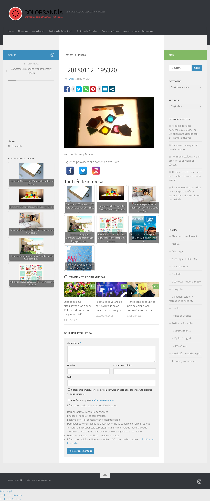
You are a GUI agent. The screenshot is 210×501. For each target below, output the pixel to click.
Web (69, 377)
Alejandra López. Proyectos (138, 31)
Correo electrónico (122, 365)
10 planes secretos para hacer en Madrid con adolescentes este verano (185, 176)
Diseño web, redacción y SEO (186, 281)
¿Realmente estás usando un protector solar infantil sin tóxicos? (184, 160)
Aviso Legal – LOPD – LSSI (184, 259)
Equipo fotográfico (183, 338)
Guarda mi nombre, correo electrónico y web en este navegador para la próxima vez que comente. (109, 391)
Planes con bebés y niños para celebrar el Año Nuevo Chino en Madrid (141, 306)
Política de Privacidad (60, 31)
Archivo (176, 243)
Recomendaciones (181, 330)
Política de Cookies (87, 31)
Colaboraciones (110, 31)
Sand (71, 78)
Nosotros (23, 31)
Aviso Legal (38, 31)
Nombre (71, 365)
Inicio (11, 31)
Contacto (176, 274)
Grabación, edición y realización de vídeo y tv (181, 298)
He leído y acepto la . (91, 400)
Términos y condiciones (183, 361)
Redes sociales (179, 345)
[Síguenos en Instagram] (52, 55)
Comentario (74, 343)
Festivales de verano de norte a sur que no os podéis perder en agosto (109, 306)
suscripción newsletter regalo (186, 353)
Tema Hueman (44, 480)
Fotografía (177, 289)
